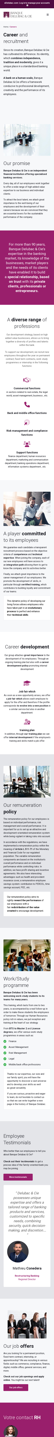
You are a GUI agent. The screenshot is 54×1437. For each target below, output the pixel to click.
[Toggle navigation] (48, 15)
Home (5, 27)
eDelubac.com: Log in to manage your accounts (27, 3)
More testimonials (18, 1177)
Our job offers (15, 1387)
